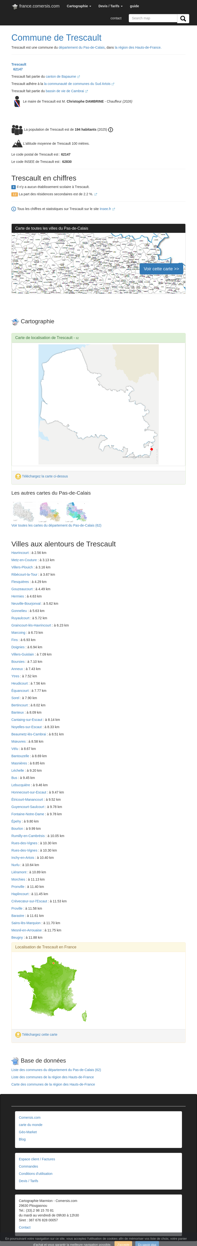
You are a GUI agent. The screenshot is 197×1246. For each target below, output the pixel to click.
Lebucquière (21, 785)
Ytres (15, 676)
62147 (17, 69)
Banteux (18, 712)
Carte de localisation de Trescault (44, 338)
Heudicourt (20, 683)
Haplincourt (20, 894)
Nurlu (15, 865)
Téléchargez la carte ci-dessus (41, 476)
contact (116, 18)
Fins (15, 640)
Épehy (16, 821)
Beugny (17, 937)
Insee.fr (107, 209)
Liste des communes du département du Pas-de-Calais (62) (56, 1070)
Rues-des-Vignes (24, 843)
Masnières (19, 763)
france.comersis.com (35, 7)
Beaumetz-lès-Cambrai (29, 734)
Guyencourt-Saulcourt (28, 807)
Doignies (18, 647)
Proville (17, 908)
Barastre (18, 916)
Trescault (18, 64)
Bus (14, 778)
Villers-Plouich (22, 567)
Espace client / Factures (37, 1159)
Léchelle (18, 770)
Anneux (17, 669)
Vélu (15, 749)
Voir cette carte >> (161, 268)
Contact (24, 1227)
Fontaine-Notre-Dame (28, 814)
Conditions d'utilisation (36, 1174)
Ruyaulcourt (20, 618)
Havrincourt (20, 553)
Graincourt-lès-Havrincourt (31, 625)
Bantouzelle (20, 756)
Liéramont (19, 872)
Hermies (18, 596)
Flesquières (20, 582)
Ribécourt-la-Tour (24, 574)
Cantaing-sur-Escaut (27, 720)
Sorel (15, 698)
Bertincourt (20, 705)
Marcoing (18, 632)
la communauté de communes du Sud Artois (79, 84)
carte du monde (30, 1125)
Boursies (18, 662)
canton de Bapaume (63, 76)
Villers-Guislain (23, 654)
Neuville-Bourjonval (26, 603)
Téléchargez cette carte (36, 1034)
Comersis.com (29, 1117)
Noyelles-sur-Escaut (27, 727)
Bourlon (17, 829)
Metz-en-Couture (24, 560)
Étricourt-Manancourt (27, 799)
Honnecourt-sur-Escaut (29, 792)
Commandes (28, 1166)
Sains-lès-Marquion (26, 923)
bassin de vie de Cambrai (67, 91)
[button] (79, 6)
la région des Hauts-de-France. (138, 47)
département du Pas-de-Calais (82, 47)
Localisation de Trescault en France (45, 947)
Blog (22, 1139)
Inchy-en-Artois (23, 858)
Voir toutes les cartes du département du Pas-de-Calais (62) (56, 525)
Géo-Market (28, 1132)
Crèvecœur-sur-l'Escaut (29, 901)
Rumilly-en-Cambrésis (28, 836)
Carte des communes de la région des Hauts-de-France (53, 1084)
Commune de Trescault (56, 38)
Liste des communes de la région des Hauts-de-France (52, 1077)
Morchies (18, 879)
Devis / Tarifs (28, 1181)
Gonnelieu (19, 611)
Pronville (18, 887)
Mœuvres (19, 741)
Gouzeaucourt (22, 589)
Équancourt (20, 691)
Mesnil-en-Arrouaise (27, 930)
